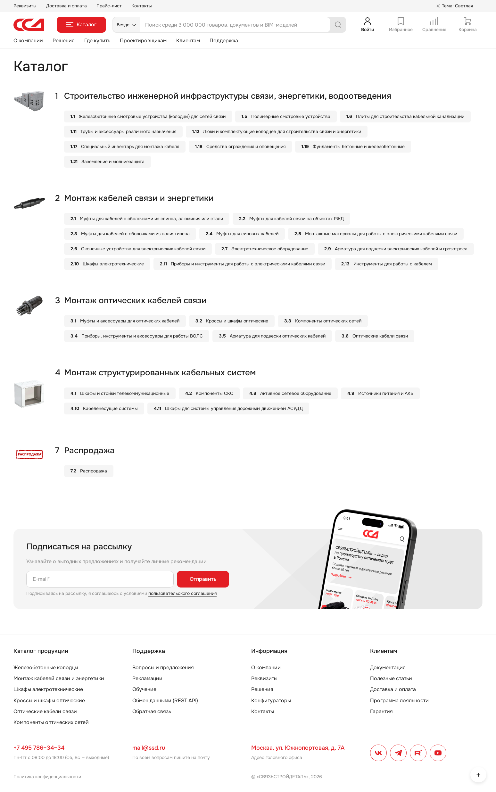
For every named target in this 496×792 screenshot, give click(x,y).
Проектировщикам (143, 40)
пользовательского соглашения (182, 593)
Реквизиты (25, 6)
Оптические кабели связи (45, 711)
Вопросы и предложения (163, 667)
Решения (64, 40)
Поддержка (224, 40)
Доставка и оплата (66, 6)
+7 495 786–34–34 (38, 747)
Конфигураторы (271, 700)
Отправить (203, 579)
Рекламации (147, 678)
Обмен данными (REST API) (165, 700)
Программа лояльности (399, 700)
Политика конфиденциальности (47, 776)
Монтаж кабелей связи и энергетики (58, 678)
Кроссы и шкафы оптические (49, 700)
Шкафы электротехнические (48, 689)
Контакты (141, 6)
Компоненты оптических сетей (51, 722)
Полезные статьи (391, 678)
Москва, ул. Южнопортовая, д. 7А (297, 747)
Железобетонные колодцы (45, 667)
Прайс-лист (109, 6)
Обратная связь (151, 711)
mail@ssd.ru (148, 747)
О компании (28, 40)
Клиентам (188, 40)
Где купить (97, 40)
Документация (388, 667)
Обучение (144, 689)
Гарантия (381, 711)
